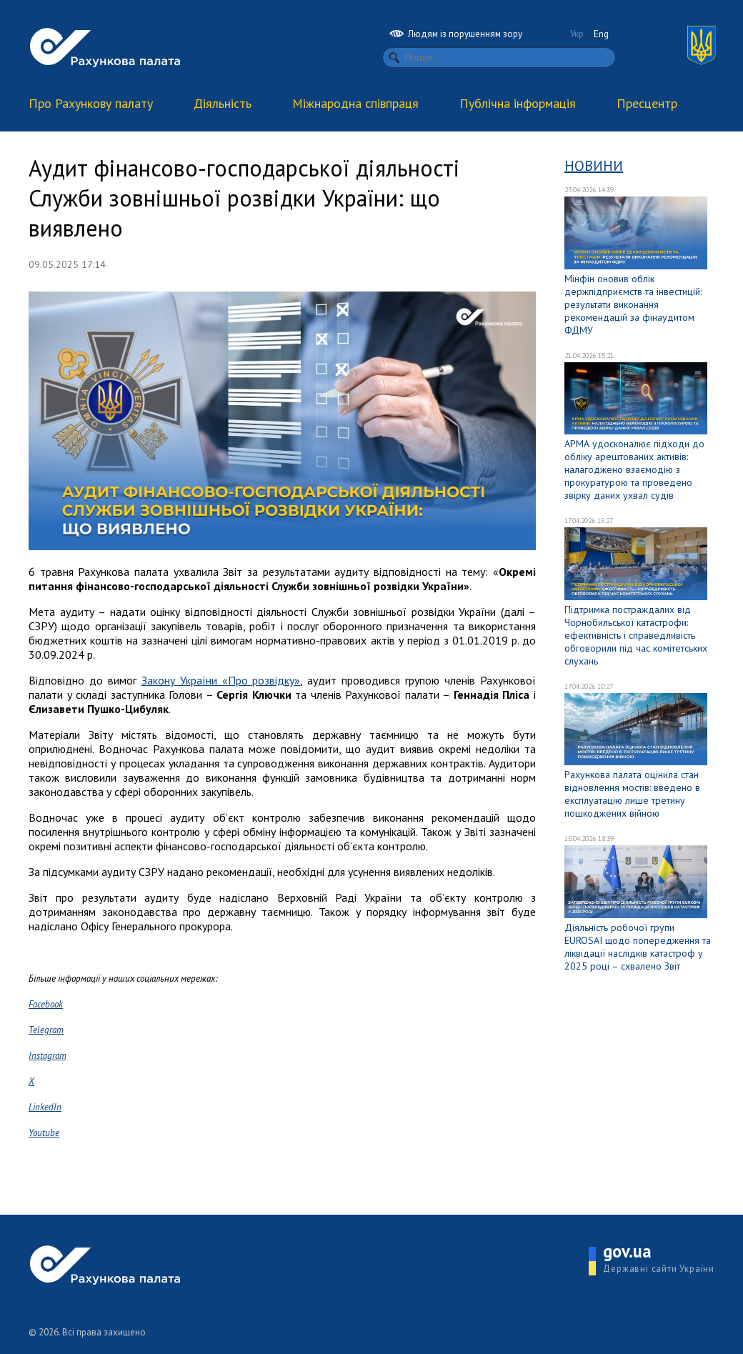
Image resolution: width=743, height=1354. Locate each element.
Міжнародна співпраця (355, 103)
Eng (601, 34)
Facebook (46, 1004)
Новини (593, 165)
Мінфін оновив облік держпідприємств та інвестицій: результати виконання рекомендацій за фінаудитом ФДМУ (633, 304)
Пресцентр (647, 103)
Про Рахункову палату (91, 103)
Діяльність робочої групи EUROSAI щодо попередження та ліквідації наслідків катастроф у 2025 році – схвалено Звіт (637, 946)
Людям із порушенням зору (455, 34)
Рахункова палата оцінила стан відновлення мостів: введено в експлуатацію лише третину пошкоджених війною (632, 794)
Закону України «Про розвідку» (221, 680)
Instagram (47, 1056)
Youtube (44, 1133)
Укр (577, 34)
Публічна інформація (517, 103)
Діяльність (222, 103)
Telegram (46, 1030)
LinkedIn (45, 1107)
